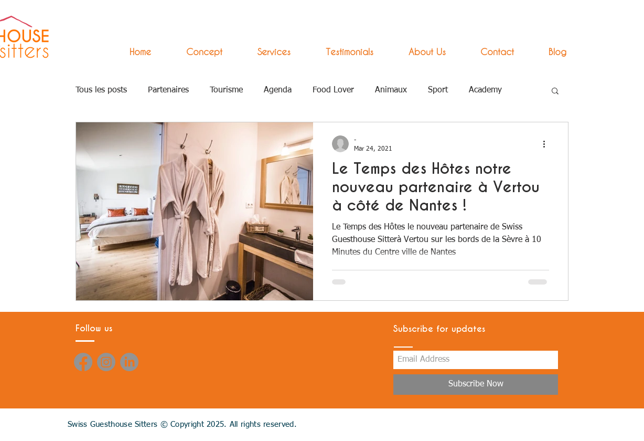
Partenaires (168, 90)
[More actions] (547, 144)
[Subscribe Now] (475, 384)
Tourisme (226, 90)
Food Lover (333, 90)
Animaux (391, 90)
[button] (264, 52)
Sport (438, 90)
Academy (485, 90)
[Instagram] (106, 362)
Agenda (278, 90)
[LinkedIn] (129, 362)
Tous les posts (101, 90)
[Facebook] (83, 362)
